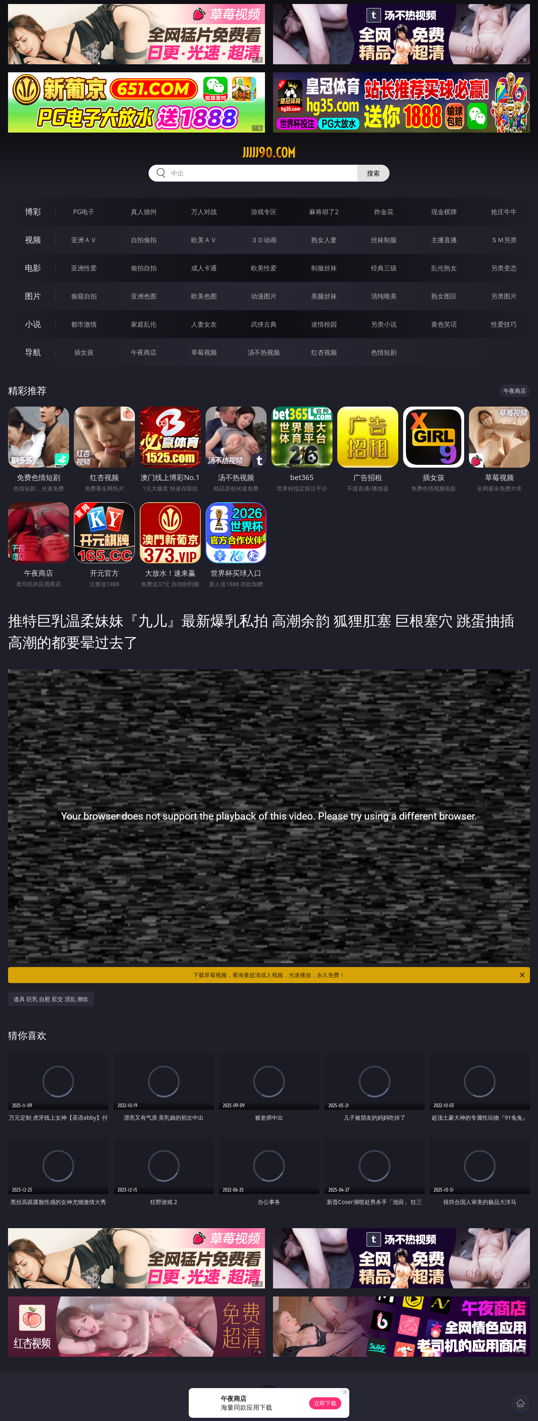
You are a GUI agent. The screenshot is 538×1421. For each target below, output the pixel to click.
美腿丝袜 (324, 296)
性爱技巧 (504, 324)
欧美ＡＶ (204, 239)
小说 (33, 324)
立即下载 (325, 1403)
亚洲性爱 (84, 268)
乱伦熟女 (444, 268)
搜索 (373, 173)
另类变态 (504, 268)
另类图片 (504, 296)
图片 (33, 295)
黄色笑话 (444, 324)
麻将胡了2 (323, 211)
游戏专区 (264, 211)
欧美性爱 (264, 268)
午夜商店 (144, 352)
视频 (33, 239)
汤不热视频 (264, 352)
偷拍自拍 (144, 268)
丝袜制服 (384, 239)
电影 (33, 267)
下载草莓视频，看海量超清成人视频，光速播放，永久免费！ (359, 975)
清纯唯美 (384, 296)
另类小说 (384, 324)
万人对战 (204, 211)
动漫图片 (264, 296)
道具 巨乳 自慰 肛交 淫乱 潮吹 (51, 999)
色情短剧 (384, 352)
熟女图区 (444, 296)
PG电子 (83, 211)
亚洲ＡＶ (84, 239)
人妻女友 (204, 324)
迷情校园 (324, 324)
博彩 (33, 211)
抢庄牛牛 (504, 211)
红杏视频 (324, 352)
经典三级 (384, 268)
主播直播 (444, 239)
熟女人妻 (324, 239)
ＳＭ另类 (504, 239)
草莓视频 (204, 352)
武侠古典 (264, 324)
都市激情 (84, 324)
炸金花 (383, 211)
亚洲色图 (144, 296)
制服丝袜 (324, 268)
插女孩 (84, 352)
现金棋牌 (444, 211)
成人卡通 (204, 268)
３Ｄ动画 (264, 239)
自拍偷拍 (144, 239)
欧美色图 (204, 296)
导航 (33, 352)
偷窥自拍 (84, 296)
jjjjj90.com (269, 153)
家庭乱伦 (144, 324)
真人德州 (144, 211)
